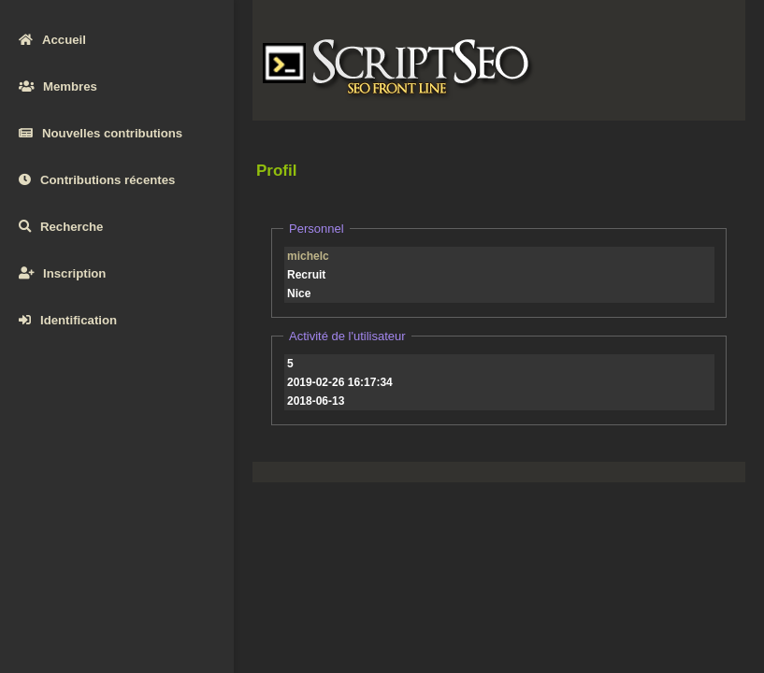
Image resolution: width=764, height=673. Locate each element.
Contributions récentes (97, 180)
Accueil (52, 40)
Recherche (61, 227)
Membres (58, 86)
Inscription (62, 273)
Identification (68, 320)
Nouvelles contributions (100, 133)
